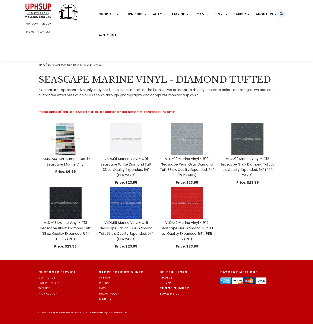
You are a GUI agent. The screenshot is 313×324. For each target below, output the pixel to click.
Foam (201, 14)
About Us (266, 14)
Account (109, 35)
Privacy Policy (109, 293)
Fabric (241, 14)
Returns (104, 283)
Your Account (48, 293)
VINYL (41, 64)
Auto (159, 14)
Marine (180, 14)
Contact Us (46, 277)
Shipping (104, 277)
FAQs (102, 288)
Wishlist (44, 288)
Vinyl (220, 14)
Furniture (135, 14)
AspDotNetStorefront (115, 312)
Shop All (108, 14)
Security (105, 299)
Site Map (165, 283)
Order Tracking (49, 283)
